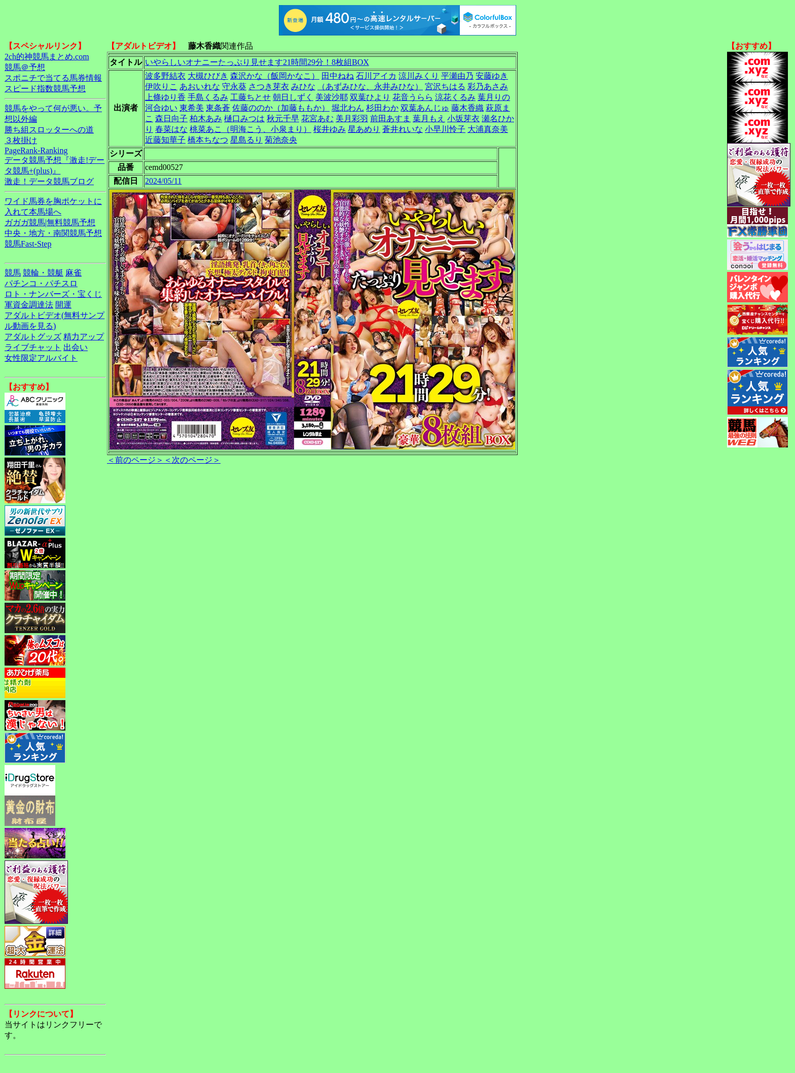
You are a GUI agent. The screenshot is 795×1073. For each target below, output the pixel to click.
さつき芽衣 (268, 86)
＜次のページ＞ (192, 460)
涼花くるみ (455, 97)
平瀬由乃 (457, 76)
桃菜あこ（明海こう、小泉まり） (250, 129)
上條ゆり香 (165, 97)
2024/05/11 (163, 181)
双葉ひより (370, 97)
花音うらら (412, 97)
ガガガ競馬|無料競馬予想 (50, 222)
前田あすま (390, 118)
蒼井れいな (402, 129)
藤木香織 (467, 107)
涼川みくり (419, 76)
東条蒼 (218, 107)
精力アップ (83, 336)
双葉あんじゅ (425, 107)
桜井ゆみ (329, 129)
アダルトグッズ (33, 336)
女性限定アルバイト (41, 358)
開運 (63, 304)
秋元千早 (283, 118)
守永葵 (234, 86)
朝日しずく (293, 97)
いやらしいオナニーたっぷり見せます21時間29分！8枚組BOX (257, 62)
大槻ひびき (208, 76)
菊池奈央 (281, 139)
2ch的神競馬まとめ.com (47, 56)
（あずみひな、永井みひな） (370, 86)
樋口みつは (244, 118)
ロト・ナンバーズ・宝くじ (53, 294)
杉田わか (382, 107)
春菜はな (171, 129)
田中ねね (337, 76)
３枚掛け (21, 140)
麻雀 (73, 272)
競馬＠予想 (25, 67)
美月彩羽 (352, 118)
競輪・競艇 (43, 272)
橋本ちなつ (208, 139)
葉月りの (494, 97)
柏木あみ (206, 118)
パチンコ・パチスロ (41, 283)
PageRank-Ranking (36, 150)
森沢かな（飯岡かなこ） (274, 76)
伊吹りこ (161, 86)
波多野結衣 (165, 76)
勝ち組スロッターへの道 (49, 129)
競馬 (13, 272)
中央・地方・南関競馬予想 (53, 233)
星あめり (364, 129)
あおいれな (199, 86)
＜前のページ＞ (135, 460)
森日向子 (171, 118)
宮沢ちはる (445, 86)
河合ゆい (161, 107)
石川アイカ (376, 76)
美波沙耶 (331, 97)
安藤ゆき (492, 76)
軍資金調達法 (29, 304)
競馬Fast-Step (28, 243)
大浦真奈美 (487, 129)
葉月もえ (429, 118)
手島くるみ (208, 97)
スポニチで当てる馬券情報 (53, 78)
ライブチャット (33, 347)
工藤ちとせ (250, 97)
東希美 (191, 107)
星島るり (246, 139)
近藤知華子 (165, 139)
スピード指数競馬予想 (45, 88)
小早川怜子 (445, 129)
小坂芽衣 (463, 118)
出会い (75, 347)
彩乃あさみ (487, 86)
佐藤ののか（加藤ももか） (281, 107)
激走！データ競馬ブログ (49, 181)
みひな (303, 86)
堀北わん (348, 107)
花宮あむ (317, 118)
